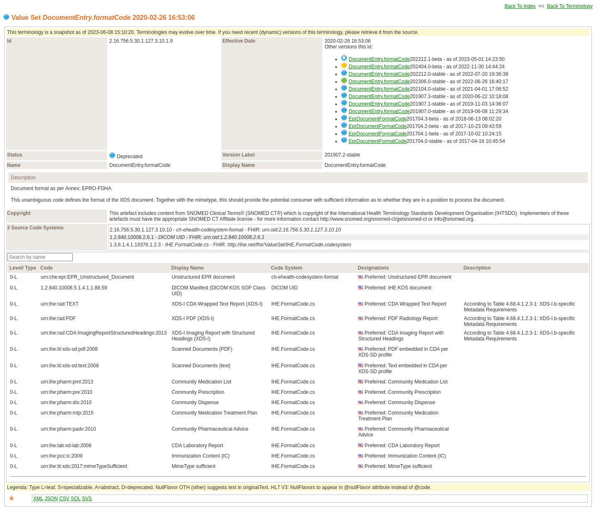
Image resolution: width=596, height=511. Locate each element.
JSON (51, 498)
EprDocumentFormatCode (378, 119)
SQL (76, 498)
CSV (64, 498)
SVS (87, 498)
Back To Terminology (570, 6)
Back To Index (520, 6)
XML (38, 498)
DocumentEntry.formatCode (379, 59)
